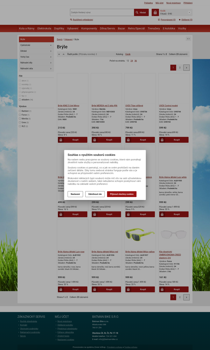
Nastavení (75, 194)
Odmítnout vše (95, 194)
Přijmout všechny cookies (121, 194)
